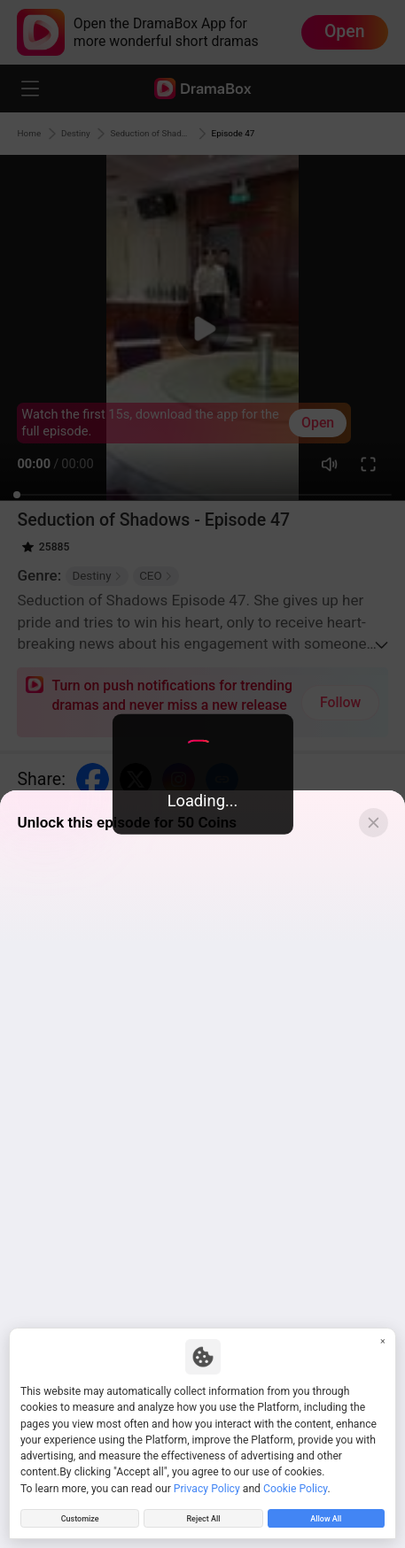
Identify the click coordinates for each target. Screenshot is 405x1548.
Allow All (326, 1515)
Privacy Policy (207, 1481)
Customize (79, 1515)
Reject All (203, 1515)
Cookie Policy (295, 1481)
